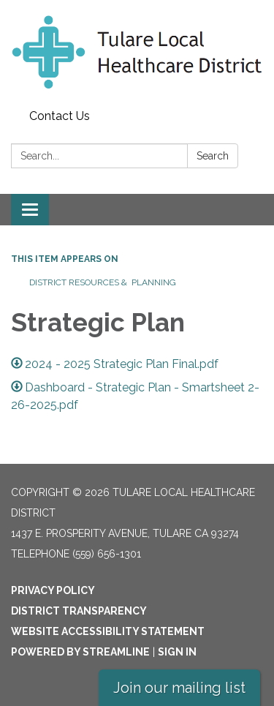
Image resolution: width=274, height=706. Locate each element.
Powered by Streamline (80, 652)
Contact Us (59, 116)
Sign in (177, 652)
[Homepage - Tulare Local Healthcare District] (137, 52)
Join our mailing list (179, 687)
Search (213, 156)
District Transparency (79, 611)
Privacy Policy (53, 590)
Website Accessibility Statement (108, 631)
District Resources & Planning (103, 282)
